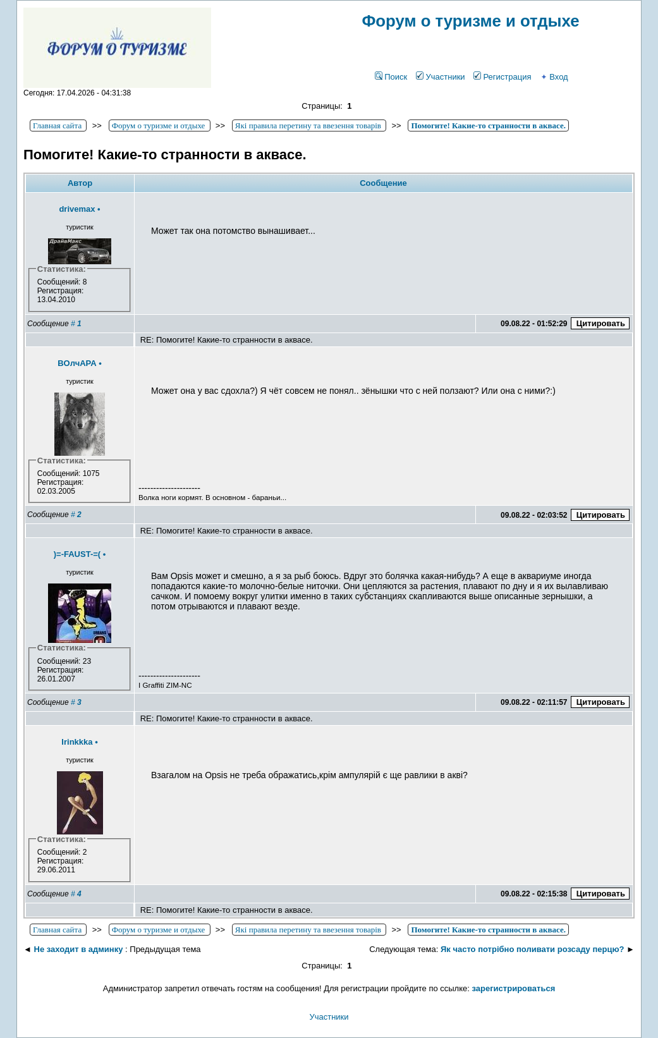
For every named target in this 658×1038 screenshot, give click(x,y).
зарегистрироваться (514, 988)
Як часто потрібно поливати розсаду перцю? (532, 949)
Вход (554, 77)
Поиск (391, 77)
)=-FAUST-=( (77, 554)
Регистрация (502, 77)
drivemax (77, 209)
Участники (440, 77)
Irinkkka (76, 742)
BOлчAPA (77, 363)
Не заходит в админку (78, 949)
